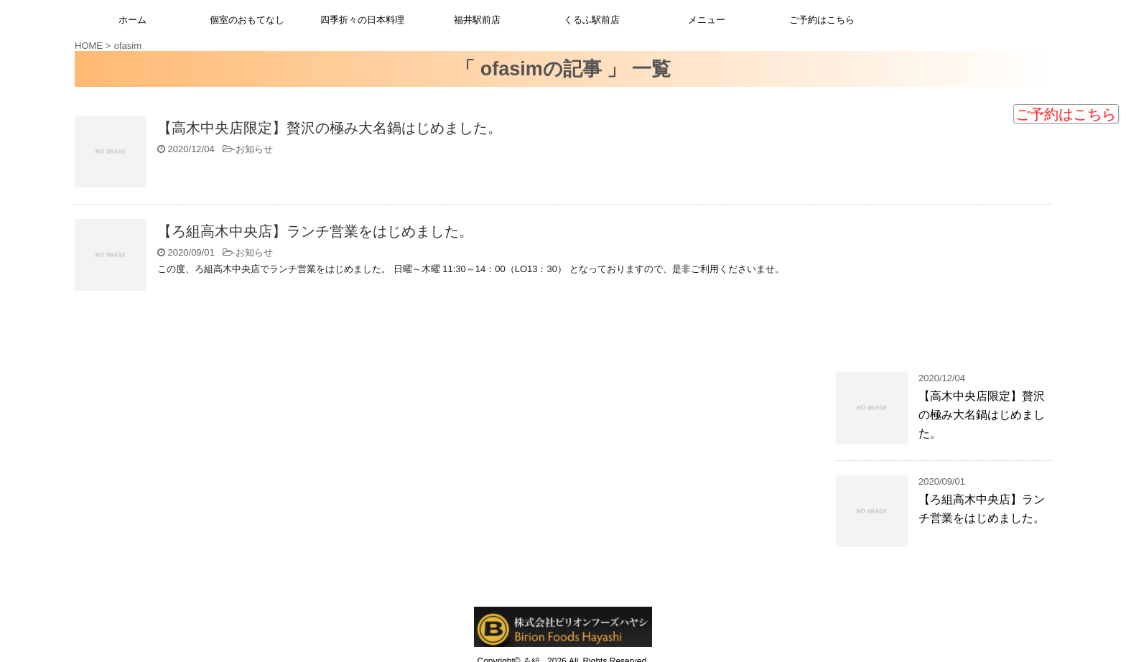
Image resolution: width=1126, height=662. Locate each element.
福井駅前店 (477, 19)
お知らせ (254, 149)
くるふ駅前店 (592, 19)
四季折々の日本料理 (362, 19)
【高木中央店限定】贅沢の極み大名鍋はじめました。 (329, 128)
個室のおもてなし (247, 19)
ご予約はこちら (1065, 114)
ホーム (132, 19)
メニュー (706, 19)
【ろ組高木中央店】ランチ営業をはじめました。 (315, 231)
